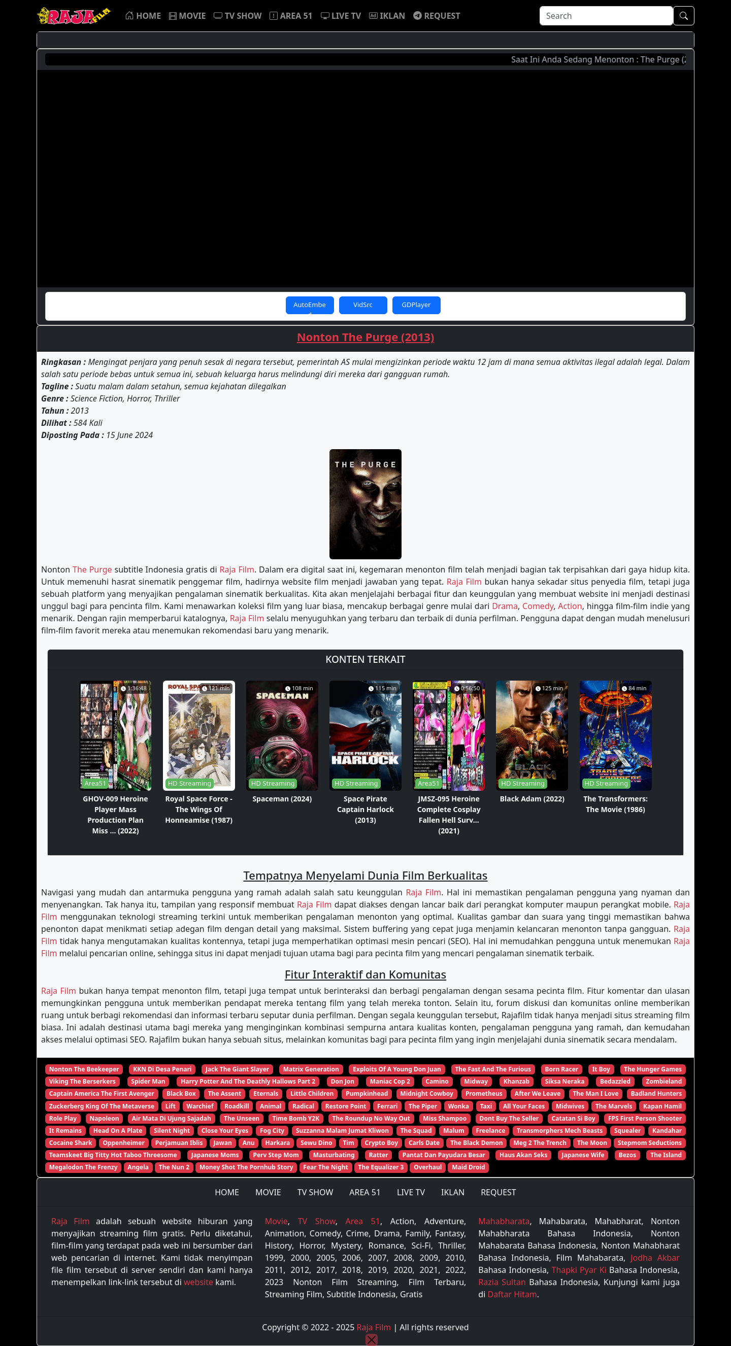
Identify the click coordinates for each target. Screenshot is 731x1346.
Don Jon (342, 1081)
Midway (476, 1081)
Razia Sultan (502, 1282)
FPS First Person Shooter (645, 1118)
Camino (436, 1081)
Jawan (222, 1142)
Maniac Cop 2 (390, 1081)
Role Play (63, 1118)
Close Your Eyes (225, 1130)
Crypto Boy (381, 1142)
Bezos (627, 1155)
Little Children (312, 1093)
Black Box (181, 1093)
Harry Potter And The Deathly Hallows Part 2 (248, 1081)
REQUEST (498, 1192)
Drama (505, 606)
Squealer (627, 1130)
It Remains (65, 1130)
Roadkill (236, 1106)
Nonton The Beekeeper (84, 1069)
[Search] (606, 15)
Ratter (378, 1155)
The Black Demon (476, 1142)
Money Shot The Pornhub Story (246, 1167)
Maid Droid (468, 1167)
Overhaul (428, 1167)
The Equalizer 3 (381, 1167)
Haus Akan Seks (523, 1155)
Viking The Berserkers (82, 1081)
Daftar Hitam (512, 1294)
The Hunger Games (653, 1069)
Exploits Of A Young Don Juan (397, 1069)
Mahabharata (503, 1221)
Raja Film (236, 569)
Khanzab (516, 1081)
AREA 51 (365, 1192)
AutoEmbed (309, 307)
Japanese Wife (582, 1155)
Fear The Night (325, 1167)
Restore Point (346, 1106)
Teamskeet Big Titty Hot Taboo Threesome (113, 1155)
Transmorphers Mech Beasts (560, 1130)
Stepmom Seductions (650, 1142)
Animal (270, 1106)
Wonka (458, 1106)
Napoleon (104, 1118)
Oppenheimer (123, 1142)
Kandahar (667, 1130)
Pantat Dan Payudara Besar (444, 1155)
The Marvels (614, 1106)
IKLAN (452, 1192)
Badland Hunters (656, 1093)
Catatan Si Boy (573, 1118)
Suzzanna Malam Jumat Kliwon (342, 1130)
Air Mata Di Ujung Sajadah (171, 1118)
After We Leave (538, 1093)
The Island (666, 1155)
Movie (276, 1221)
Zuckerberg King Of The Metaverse (101, 1106)
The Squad (416, 1130)
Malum (453, 1130)
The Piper (423, 1106)
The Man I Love (595, 1093)
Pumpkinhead (367, 1093)
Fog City (272, 1130)
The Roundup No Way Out (371, 1118)
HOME (227, 1192)
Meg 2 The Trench (540, 1142)
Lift (170, 1106)
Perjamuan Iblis (179, 1142)
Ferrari (387, 1106)
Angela (138, 1167)
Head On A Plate (118, 1130)
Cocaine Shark (70, 1142)
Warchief (200, 1106)
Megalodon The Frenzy (83, 1167)
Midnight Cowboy (426, 1093)
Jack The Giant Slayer (237, 1069)
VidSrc (363, 304)
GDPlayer (416, 304)
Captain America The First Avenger (101, 1093)
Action (570, 606)
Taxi (486, 1106)
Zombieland (664, 1081)
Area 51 (363, 1221)
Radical (303, 1106)
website (198, 1282)
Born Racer (562, 1069)
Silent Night (172, 1130)
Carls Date (424, 1142)
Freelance (490, 1130)
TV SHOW (315, 1192)
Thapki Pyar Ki (579, 1269)
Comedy (537, 606)
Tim (348, 1142)
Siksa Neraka (565, 1081)
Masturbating (334, 1155)
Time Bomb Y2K (295, 1118)
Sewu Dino (316, 1142)
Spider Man (148, 1081)
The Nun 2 (174, 1167)
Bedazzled (615, 1081)
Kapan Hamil (662, 1106)
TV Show (317, 1221)
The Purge (92, 569)
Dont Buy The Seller (509, 1118)
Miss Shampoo (445, 1118)
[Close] (372, 1340)
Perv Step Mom (276, 1155)
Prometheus (484, 1093)
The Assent (225, 1093)
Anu (249, 1142)
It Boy (601, 1069)
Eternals (265, 1093)
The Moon (592, 1142)
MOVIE (268, 1192)
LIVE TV (411, 1192)
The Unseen (241, 1118)
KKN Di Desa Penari (162, 1069)
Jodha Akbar (655, 1257)
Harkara (277, 1142)
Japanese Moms (215, 1155)
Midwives (570, 1106)
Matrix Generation (311, 1069)
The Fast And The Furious (493, 1069)
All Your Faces (524, 1106)
